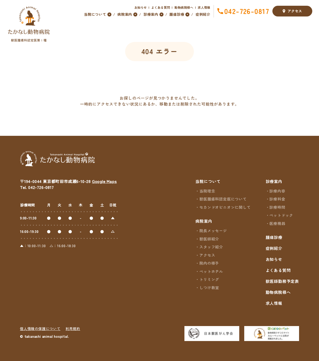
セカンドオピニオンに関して (224, 207)
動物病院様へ (183, 7)
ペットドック (281, 215)
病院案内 (203, 221)
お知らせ (140, 7)
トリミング (209, 279)
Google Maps (104, 181)
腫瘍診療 (274, 237)
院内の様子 (209, 263)
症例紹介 (203, 14)
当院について (208, 181)
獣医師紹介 (209, 238)
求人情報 (204, 7)
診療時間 (277, 207)
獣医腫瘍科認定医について (223, 198)
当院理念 (207, 190)
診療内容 (277, 190)
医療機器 (277, 223)
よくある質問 (160, 7)
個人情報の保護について (40, 328)
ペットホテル (211, 271)
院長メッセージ (213, 230)
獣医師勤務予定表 (282, 281)
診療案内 (274, 181)
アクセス (292, 11)
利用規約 (73, 328)
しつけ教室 (209, 287)
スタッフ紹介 (211, 246)
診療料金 (277, 198)
